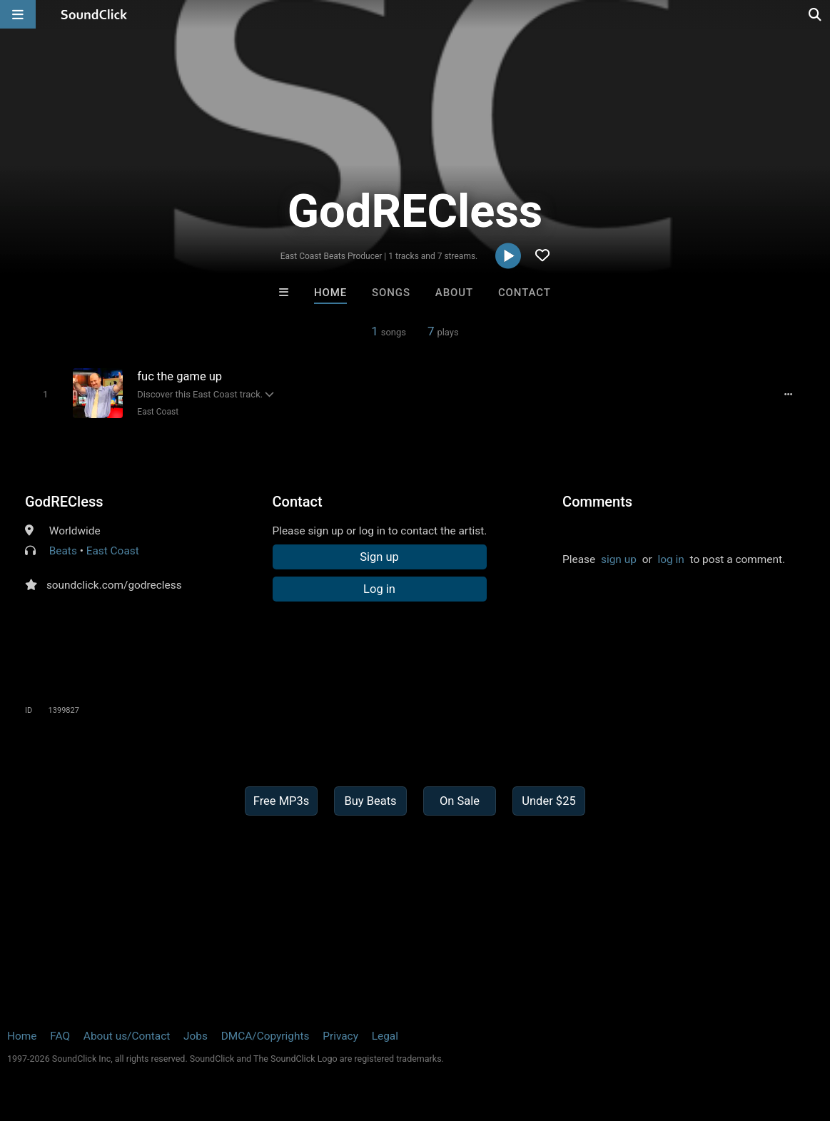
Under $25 (548, 801)
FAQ (60, 1036)
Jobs (195, 1036)
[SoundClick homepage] (94, 14)
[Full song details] (788, 394)
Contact (524, 292)
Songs (391, 292)
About (454, 292)
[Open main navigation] (18, 14)
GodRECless (64, 501)
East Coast (157, 412)
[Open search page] (815, 14)
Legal (385, 1036)
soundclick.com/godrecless (114, 585)
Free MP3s (281, 801)
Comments (597, 501)
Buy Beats (370, 801)
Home (330, 292)
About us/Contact (126, 1036)
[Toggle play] (45, 394)
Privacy (340, 1036)
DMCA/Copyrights (265, 1036)
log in (670, 559)
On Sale (460, 801)
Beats (63, 550)
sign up (619, 559)
